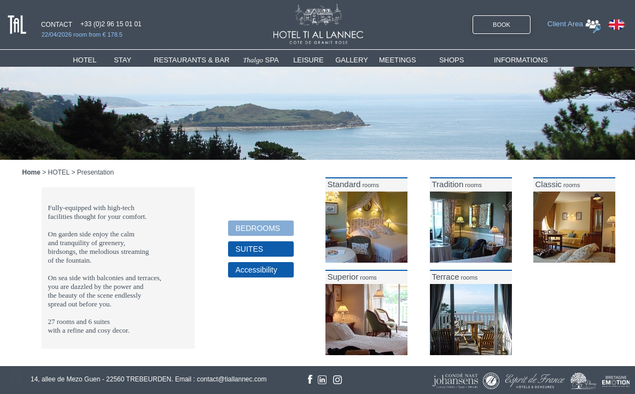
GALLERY (351, 60)
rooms (354, 185)
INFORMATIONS (521, 60)
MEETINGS (397, 60)
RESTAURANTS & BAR (191, 60)
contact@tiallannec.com (232, 379)
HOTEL (87, 60)
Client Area (565, 24)
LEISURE (308, 60)
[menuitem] (93, 60)
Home (31, 172)
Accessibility (256, 269)
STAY (122, 60)
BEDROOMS (258, 228)
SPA (261, 60)
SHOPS (451, 60)
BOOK (501, 24)
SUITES (250, 249)
